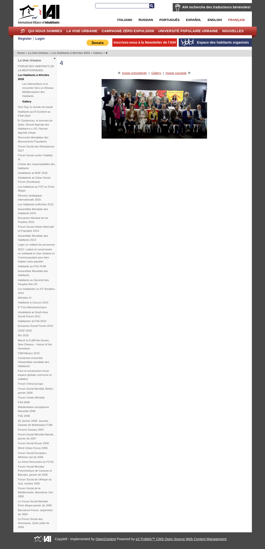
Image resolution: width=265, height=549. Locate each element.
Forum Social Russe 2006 (33, 443)
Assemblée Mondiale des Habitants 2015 (33, 211)
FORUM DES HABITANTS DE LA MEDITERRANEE (36, 68)
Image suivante (176, 73)
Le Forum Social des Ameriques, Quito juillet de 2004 (33, 523)
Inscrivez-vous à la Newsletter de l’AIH (145, 42)
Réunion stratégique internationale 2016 (30, 197)
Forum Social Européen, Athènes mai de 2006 (32, 455)
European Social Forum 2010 (35, 325)
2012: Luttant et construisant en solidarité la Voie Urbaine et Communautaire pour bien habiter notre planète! (36, 255)
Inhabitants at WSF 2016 (32, 172)
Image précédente (134, 73)
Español (193, 20)
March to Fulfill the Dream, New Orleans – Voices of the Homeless (35, 344)
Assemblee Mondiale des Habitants (33, 273)
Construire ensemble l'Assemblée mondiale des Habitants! (33, 362)
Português (169, 20)
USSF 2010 (25, 330)
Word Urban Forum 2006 (33, 448)
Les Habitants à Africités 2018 (71, 52)
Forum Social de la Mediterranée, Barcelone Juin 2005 (35, 492)
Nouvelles (233, 31)
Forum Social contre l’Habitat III (35, 157)
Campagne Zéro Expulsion (128, 31)
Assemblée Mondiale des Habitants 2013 (33, 237)
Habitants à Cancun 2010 (33, 302)
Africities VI (24, 297)
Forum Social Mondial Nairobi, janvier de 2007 (36, 436)
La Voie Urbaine (81, 31)
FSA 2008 (24, 402)
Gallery (97, 52)
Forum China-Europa (30, 383)
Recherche (151, 5)
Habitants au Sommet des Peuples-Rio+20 (33, 282)
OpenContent (106, 539)
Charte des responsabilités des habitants (36, 166)
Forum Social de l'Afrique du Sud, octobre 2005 (35, 481)
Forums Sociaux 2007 (31, 429)
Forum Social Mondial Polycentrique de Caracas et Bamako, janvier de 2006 (35, 470)
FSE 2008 (24, 415)
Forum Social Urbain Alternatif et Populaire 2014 (36, 228)
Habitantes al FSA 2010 (32, 321)
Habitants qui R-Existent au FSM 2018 (34, 113)
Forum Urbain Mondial (31, 397)
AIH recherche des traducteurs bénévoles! (216, 7)
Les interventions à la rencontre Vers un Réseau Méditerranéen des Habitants (37, 89)
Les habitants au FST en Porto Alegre (36, 188)
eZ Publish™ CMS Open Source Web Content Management (181, 539)
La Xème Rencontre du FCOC (36, 461)
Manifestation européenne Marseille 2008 (33, 409)
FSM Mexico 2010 (29, 353)
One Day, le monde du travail (35, 107)
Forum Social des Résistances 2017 (36, 148)
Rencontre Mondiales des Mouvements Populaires (33, 139)
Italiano (124, 20)
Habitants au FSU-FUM (32, 266)
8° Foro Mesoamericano (32, 307)
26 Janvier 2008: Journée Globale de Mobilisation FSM (35, 422)
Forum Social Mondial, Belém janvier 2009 (35, 390)
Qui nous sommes (45, 31)
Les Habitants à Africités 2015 (35, 204)
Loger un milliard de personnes (36, 244)
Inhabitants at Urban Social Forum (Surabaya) (34, 179)
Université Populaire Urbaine (188, 31)
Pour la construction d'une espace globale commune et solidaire (35, 374)
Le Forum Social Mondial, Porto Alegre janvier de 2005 (35, 503)
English (215, 20)
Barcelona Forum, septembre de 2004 (35, 512)
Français (236, 20)
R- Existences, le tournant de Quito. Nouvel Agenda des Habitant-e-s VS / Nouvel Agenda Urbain (35, 126)
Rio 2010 (23, 335)
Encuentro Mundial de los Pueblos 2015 (33, 220)
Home (23, 31)
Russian (146, 20)
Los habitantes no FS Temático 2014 (36, 290)
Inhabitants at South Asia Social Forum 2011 (33, 314)
